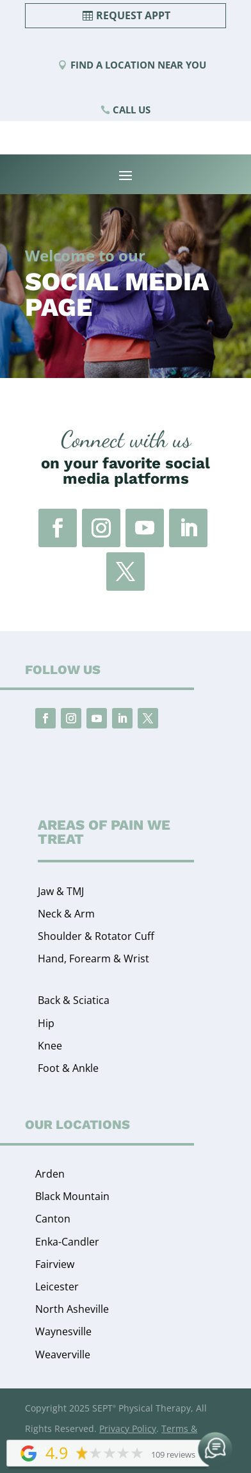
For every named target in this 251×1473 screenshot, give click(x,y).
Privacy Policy (127, 1428)
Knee (50, 1046)
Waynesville (63, 1331)
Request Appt (133, 15)
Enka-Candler (67, 1242)
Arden (50, 1174)
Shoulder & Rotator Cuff (96, 936)
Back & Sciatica (73, 1000)
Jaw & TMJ (61, 891)
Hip (46, 1023)
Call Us (131, 109)
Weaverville (62, 1354)
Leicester (57, 1287)
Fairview (54, 1264)
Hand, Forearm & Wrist (93, 958)
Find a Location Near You (138, 64)
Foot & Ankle (68, 1068)
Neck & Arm (66, 914)
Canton (52, 1219)
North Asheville (72, 1309)
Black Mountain (72, 1196)
